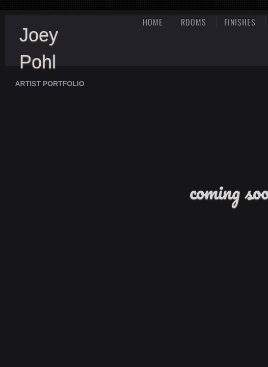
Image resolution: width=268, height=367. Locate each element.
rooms (193, 22)
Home (153, 22)
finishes (240, 22)
